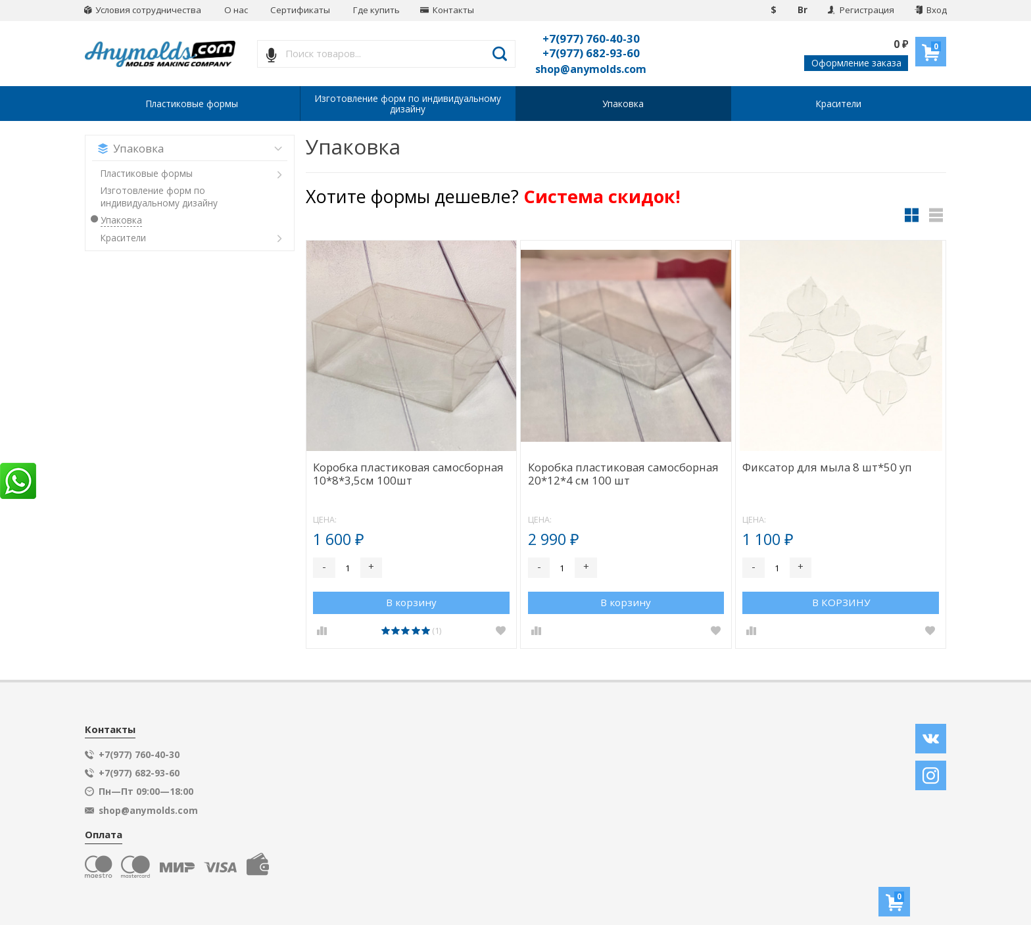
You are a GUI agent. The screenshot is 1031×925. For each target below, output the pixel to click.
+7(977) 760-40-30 (591, 38)
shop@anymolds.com (590, 69)
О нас (236, 10)
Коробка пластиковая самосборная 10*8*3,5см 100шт (408, 474)
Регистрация (861, 10)
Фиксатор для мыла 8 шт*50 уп (827, 468)
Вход (931, 10)
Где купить (376, 10)
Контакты (447, 10)
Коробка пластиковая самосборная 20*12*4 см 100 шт (623, 474)
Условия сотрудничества (142, 10)
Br (802, 10)
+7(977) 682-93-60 (591, 53)
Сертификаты (300, 10)
